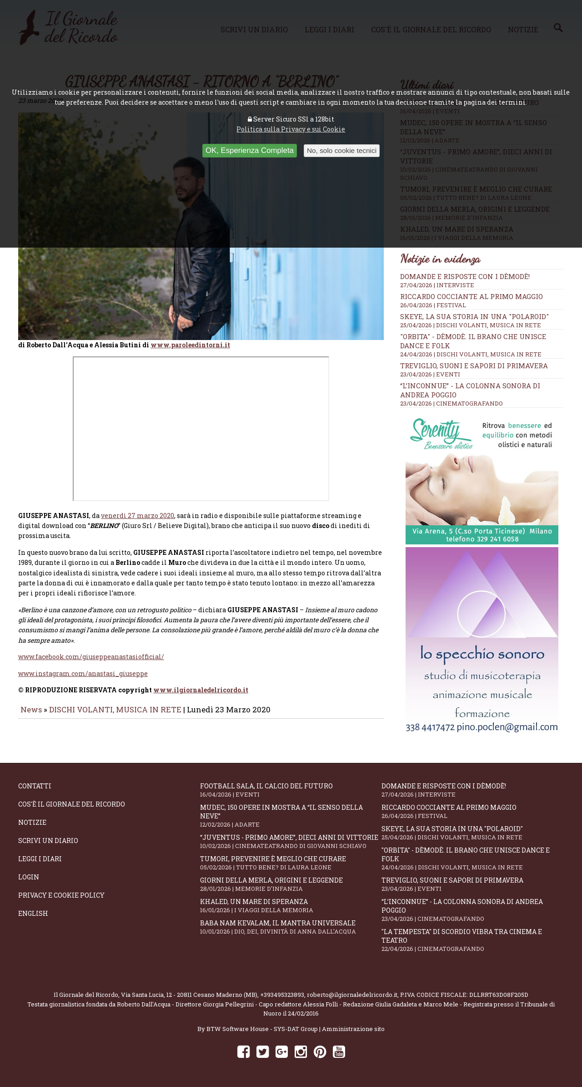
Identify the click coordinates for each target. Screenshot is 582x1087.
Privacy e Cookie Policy (61, 895)
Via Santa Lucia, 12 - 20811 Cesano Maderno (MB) (189, 994)
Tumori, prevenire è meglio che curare (291, 862)
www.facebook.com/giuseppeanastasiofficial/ (91, 654)
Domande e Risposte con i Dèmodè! (465, 276)
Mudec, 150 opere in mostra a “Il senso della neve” (291, 815)
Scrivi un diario (48, 840)
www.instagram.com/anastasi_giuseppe (83, 670)
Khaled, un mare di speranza (291, 905)
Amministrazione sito (353, 1029)
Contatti (34, 786)
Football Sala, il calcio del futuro (291, 790)
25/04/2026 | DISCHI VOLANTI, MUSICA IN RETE (470, 325)
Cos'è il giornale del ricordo (71, 804)
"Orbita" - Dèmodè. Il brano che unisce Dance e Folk (472, 858)
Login (28, 877)
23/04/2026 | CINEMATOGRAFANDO (451, 403)
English (33, 913)
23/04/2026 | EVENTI (430, 374)
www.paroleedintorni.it (190, 341)
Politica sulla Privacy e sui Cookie (290, 129)
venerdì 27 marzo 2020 (137, 512)
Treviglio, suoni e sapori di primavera (474, 365)
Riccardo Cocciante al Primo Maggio (471, 296)
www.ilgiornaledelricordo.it (200, 686)
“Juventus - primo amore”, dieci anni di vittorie (291, 841)
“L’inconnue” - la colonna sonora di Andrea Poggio (472, 910)
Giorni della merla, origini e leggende (291, 884)
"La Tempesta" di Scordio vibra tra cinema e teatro (472, 940)
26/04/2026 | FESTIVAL (433, 305)
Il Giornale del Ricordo (86, 994)
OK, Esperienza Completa (250, 150)
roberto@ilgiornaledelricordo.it (352, 994)
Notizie (32, 822)
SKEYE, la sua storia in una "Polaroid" (474, 316)
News (31, 706)
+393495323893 (282, 994)
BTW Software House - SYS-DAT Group (262, 1029)
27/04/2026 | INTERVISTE (437, 285)
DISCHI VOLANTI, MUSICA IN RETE (115, 706)
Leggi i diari (40, 858)
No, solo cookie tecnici (341, 150)
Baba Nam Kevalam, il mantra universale (291, 927)
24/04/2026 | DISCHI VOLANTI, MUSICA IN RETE (471, 354)
